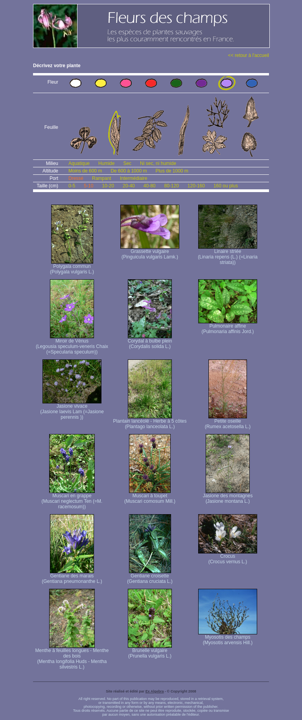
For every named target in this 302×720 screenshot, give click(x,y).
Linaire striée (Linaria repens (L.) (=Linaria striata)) (228, 254)
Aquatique (79, 163)
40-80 (150, 186)
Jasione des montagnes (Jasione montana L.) (228, 496)
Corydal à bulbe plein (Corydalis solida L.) (150, 341)
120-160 (196, 186)
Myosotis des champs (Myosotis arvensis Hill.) (227, 637)
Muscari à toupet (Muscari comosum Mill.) (149, 496)
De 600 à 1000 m (128, 171)
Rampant (101, 178)
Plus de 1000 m (171, 171)
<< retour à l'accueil (248, 55)
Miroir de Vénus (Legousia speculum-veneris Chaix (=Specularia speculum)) (72, 344)
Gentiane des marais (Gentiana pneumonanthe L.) (72, 576)
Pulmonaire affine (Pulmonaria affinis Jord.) (227, 326)
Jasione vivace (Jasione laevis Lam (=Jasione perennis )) (72, 409)
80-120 (171, 186)
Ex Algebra (154, 691)
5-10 (88, 186)
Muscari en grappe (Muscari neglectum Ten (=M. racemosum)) (72, 499)
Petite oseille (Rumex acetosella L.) (228, 421)
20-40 (129, 186)
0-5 (71, 186)
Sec (127, 163)
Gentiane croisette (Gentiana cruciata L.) (149, 576)
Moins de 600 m (85, 171)
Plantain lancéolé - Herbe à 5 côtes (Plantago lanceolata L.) (150, 421)
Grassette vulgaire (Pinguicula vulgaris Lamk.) (149, 252)
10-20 (108, 186)
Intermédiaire (133, 178)
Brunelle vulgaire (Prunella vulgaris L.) (150, 651)
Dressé (75, 178)
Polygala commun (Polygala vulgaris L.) (72, 267)
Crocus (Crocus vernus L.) (227, 556)
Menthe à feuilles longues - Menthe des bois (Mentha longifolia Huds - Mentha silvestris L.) (72, 656)
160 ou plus (226, 186)
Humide (106, 163)
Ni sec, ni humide (158, 163)
